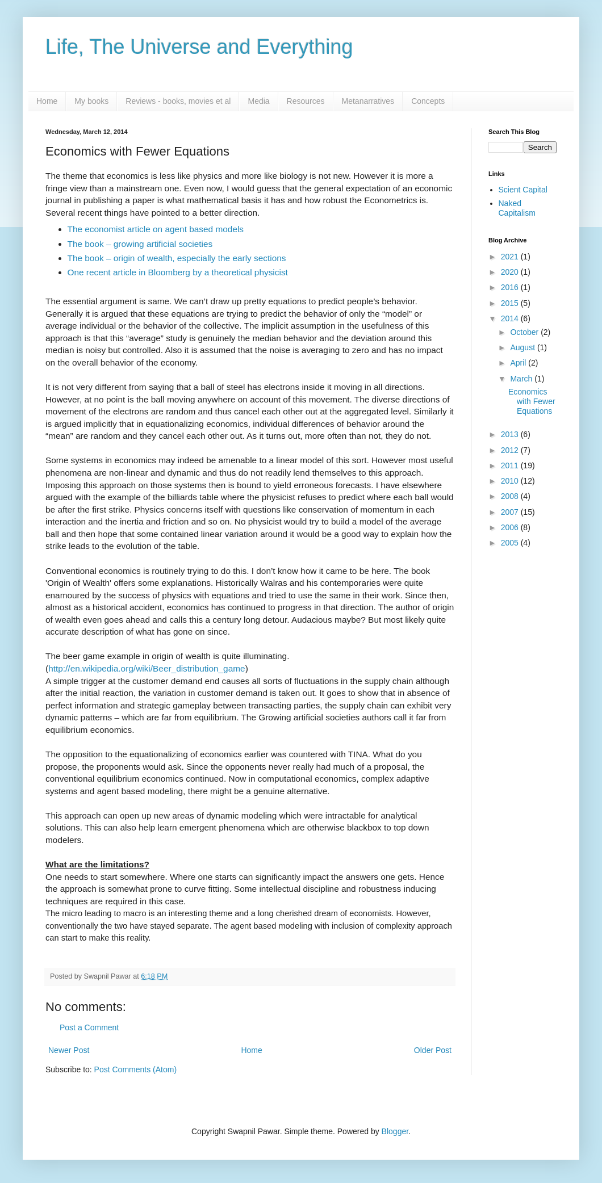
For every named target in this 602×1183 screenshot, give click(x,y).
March (522, 378)
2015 (511, 303)
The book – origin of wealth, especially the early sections (177, 258)
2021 (511, 256)
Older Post (433, 1050)
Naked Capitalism (517, 208)
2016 (511, 287)
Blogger (395, 1131)
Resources (306, 101)
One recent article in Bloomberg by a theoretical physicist (178, 272)
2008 (511, 496)
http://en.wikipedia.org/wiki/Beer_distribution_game (146, 668)
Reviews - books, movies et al (178, 101)
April (519, 362)
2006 (511, 527)
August (523, 347)
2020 (511, 271)
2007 (511, 512)
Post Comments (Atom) (135, 1069)
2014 (511, 318)
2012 (511, 450)
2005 (511, 542)
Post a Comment (89, 1027)
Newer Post (68, 1050)
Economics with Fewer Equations (531, 401)
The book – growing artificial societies (140, 244)
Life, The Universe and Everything (199, 46)
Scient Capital (523, 189)
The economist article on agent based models (156, 229)
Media (258, 101)
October (525, 332)
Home (46, 101)
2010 (511, 480)
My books (91, 101)
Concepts (428, 101)
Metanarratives (368, 101)
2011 (511, 465)
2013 (511, 434)
